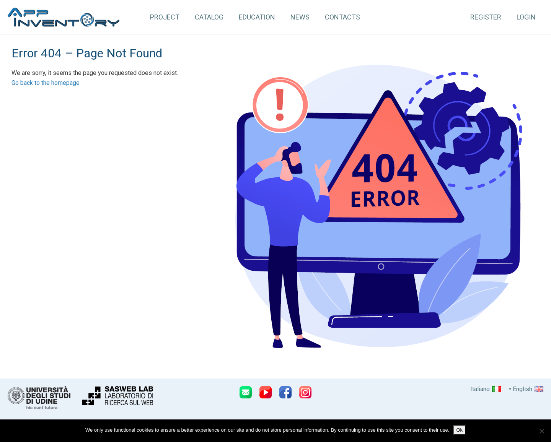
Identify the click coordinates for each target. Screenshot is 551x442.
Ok (459, 430)
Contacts (342, 17)
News (300, 17)
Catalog (209, 17)
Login (526, 17)
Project (164, 17)
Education (257, 17)
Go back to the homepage (45, 82)
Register (485, 17)
